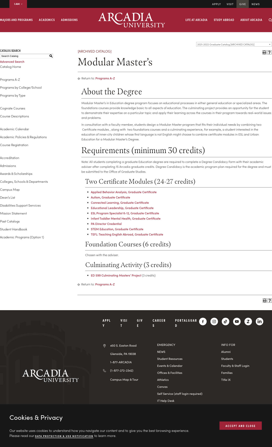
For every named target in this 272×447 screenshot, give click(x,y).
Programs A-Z (10, 79)
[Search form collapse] (270, 20)
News (256, 4)
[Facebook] (203, 321)
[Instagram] (214, 321)
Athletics (163, 379)
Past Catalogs (10, 221)
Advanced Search (12, 61)
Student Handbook (13, 229)
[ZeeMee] (248, 321)
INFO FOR (228, 344)
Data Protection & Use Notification (64, 436)
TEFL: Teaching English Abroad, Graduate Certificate (127, 234)
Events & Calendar (169, 365)
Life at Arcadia (196, 19)
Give (242, 4)
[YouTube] (237, 321)
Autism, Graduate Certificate (110, 197)
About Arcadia (251, 19)
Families (227, 372)
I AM (18, 4)
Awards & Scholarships (16, 173)
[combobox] (234, 44)
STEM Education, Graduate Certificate (117, 229)
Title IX (226, 379)
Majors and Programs (16, 19)
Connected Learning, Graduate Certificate (120, 202)
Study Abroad (224, 19)
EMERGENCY (166, 344)
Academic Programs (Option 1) (22, 237)
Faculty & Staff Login (235, 365)
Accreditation (9, 158)
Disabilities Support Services (20, 205)
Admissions (69, 19)
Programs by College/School (21, 87)
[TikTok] (225, 321)
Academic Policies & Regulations (23, 137)
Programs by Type (13, 95)
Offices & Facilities (169, 372)
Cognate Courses (12, 108)
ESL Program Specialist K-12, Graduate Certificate (125, 213)
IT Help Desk (165, 400)
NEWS (161, 351)
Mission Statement (13, 213)
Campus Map (10, 189)
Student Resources (169, 358)
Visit (230, 4)
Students (227, 358)
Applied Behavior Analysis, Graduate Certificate (124, 192)
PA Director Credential (106, 224)
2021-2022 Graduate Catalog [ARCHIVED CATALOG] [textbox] (225, 44)
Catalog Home (10, 66)
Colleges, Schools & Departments (24, 181)
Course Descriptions (14, 116)
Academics (47, 19)
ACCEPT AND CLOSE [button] (241, 425)
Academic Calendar (14, 129)
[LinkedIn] (259, 321)
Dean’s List (7, 197)
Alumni (226, 351)
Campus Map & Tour (124, 379)
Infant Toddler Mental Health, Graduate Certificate (126, 218)
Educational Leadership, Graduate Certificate (122, 208)
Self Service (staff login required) (179, 393)
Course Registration (14, 145)
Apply (216, 4)
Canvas (162, 386)
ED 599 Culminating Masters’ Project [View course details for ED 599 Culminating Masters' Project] (116, 275)
